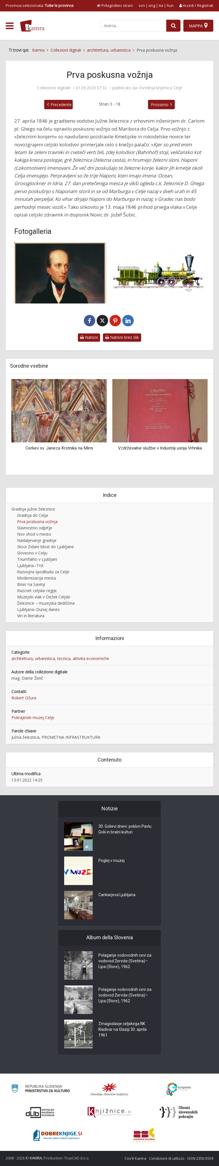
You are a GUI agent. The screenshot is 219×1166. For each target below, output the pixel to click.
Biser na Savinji (31, 584)
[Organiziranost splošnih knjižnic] (109, 1089)
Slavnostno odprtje (34, 528)
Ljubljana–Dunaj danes (38, 609)
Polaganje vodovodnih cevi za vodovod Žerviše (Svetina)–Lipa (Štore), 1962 (124, 961)
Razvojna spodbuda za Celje (43, 571)
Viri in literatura (30, 615)
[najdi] (173, 26)
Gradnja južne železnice (33, 509)
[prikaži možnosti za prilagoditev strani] (115, 5)
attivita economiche (91, 658)
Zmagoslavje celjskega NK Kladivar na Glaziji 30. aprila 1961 (122, 1030)
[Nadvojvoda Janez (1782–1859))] (60, 273)
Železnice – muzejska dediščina (46, 603)
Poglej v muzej (111, 861)
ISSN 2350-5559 (200, 1158)
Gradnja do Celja (32, 515)
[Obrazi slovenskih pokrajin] (178, 1112)
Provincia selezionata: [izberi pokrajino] (40, 5)
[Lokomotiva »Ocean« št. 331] (158, 273)
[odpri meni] (9, 26)
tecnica (63, 658)
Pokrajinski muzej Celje (32, 717)
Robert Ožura (23, 698)
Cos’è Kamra (135, 1158)
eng (152, 5)
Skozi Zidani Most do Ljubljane (45, 546)
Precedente (61, 104)
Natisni (89, 337)
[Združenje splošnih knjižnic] (144, 1135)
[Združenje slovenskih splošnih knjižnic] (109, 1112)
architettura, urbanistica (33, 658)
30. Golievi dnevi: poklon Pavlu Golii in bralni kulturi (124, 829)
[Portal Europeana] (178, 1089)
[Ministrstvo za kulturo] (40, 1089)
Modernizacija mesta (36, 578)
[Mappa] (198, 26)
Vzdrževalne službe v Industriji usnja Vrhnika (160, 448)
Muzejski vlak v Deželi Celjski (43, 597)
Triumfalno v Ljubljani (37, 559)
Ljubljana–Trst (30, 565)
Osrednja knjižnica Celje (160, 87)
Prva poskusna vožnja (37, 521)
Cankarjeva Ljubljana (116, 895)
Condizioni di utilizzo (166, 1158)
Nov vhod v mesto (34, 534)
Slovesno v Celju (32, 553)
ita (161, 5)
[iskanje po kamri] (133, 26)
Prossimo (160, 104)
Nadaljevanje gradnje (36, 540)
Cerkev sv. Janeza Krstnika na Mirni (59, 448)
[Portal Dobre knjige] (57, 1135)
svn (142, 5)
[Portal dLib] (40, 1112)
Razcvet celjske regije (37, 590)
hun (170, 5)
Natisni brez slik (122, 337)
